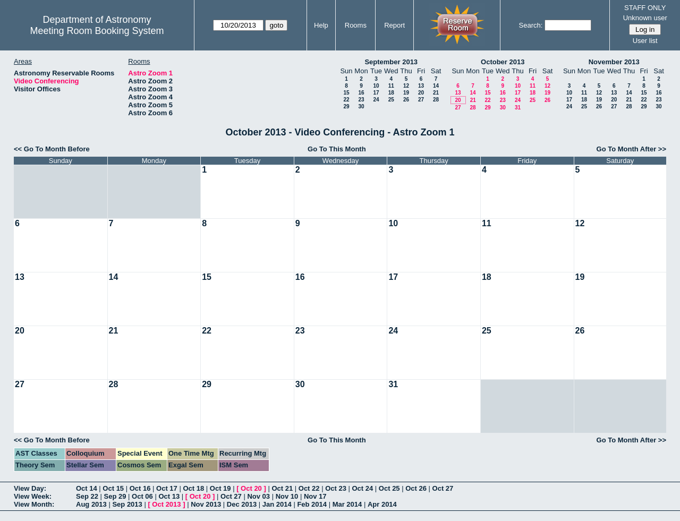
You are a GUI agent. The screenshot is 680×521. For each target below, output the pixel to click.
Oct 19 (220, 488)
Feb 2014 (312, 504)
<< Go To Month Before (52, 149)
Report (394, 25)
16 (361, 93)
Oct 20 (251, 488)
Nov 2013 (206, 504)
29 (346, 106)
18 (391, 93)
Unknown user (645, 18)
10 (376, 86)
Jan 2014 (277, 504)
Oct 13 (169, 496)
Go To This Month (337, 149)
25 (391, 100)
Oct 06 (142, 496)
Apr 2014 (382, 504)
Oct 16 (140, 488)
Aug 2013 (91, 504)
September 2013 (391, 62)
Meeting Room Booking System (97, 30)
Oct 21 (282, 488)
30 (361, 106)
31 (518, 107)
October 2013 (502, 62)
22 (346, 100)
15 (346, 93)
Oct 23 (335, 488)
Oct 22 (309, 488)
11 (391, 86)
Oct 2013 (166, 504)
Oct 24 (362, 488)
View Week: (33, 496)
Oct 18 (193, 488)
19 (406, 93)
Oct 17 (166, 488)
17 (376, 93)
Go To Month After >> (631, 149)
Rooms (356, 25)
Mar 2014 (347, 504)
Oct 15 (113, 488)
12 (406, 86)
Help (321, 25)
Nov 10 (287, 496)
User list (645, 41)
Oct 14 (86, 488)
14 (436, 86)
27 (421, 100)
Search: (531, 25)
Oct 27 (443, 488)
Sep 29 (115, 496)
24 (376, 100)
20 (421, 93)
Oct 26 (416, 488)
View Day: (30, 488)
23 (361, 100)
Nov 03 (258, 496)
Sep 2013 (127, 504)
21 (436, 93)
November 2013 (614, 62)
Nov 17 (315, 496)
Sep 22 (87, 496)
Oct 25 (389, 488)
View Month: (34, 504)
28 (436, 100)
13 (421, 86)
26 (406, 100)
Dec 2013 (242, 504)
